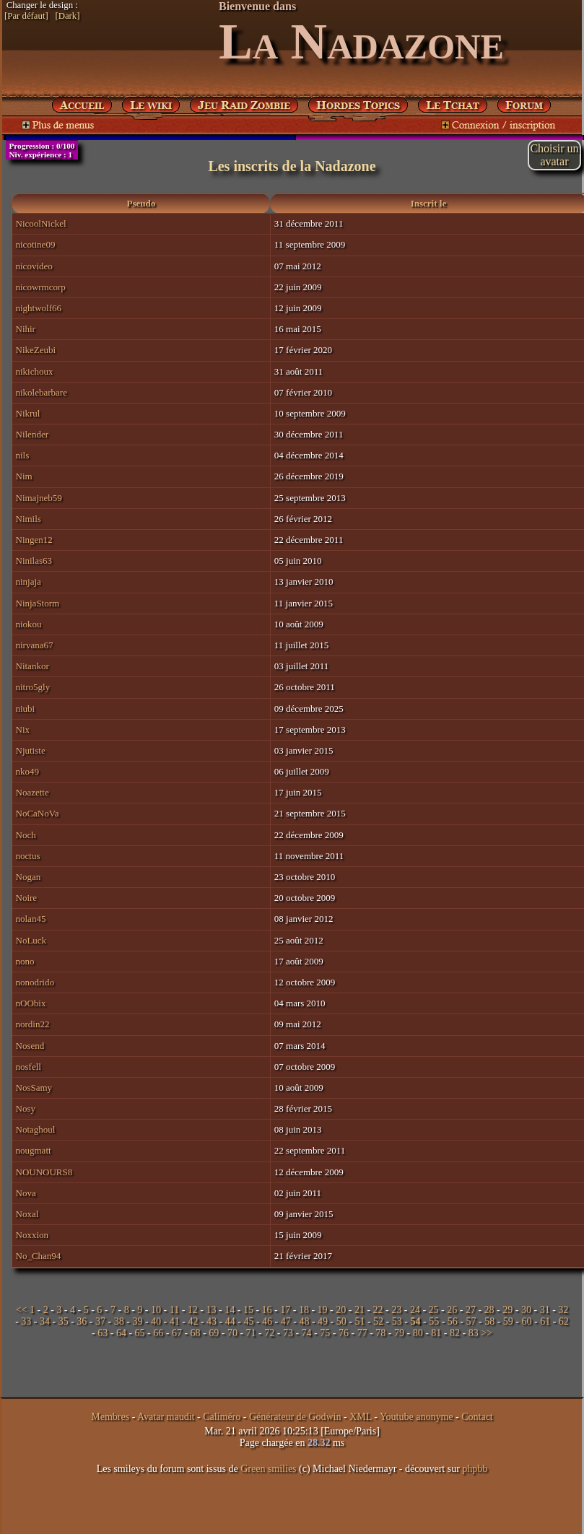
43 (211, 1321)
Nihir (25, 328)
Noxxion (32, 1234)
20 (341, 1309)
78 (380, 1333)
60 (526, 1321)
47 (286, 1321)
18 (304, 1309)
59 (508, 1321)
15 (248, 1309)
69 (214, 1333)
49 (323, 1321)
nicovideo (34, 266)
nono (25, 961)
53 (397, 1321)
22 (378, 1309)
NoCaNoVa (37, 813)
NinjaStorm (38, 603)
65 (140, 1333)
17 (285, 1309)
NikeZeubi (36, 349)
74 (307, 1333)
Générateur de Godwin (295, 1416)
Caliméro (221, 1416)
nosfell (28, 1066)
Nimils (28, 518)
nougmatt (33, 1150)
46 (267, 1321)
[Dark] (67, 16)
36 (82, 1321)
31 (545, 1309)
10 (156, 1309)
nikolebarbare (41, 392)
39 (137, 1321)
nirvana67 (34, 645)
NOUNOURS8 (44, 1172)
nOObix (31, 1003)
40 (156, 1321)
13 (211, 1309)
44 (230, 1321)
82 (455, 1333)
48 (304, 1321)
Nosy (25, 1108)
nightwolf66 (39, 307)
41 (175, 1321)
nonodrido (35, 982)
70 (232, 1333)
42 (193, 1321)
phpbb (474, 1468)
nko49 (28, 771)
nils (23, 455)
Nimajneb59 (39, 497)
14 (230, 1309)
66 (158, 1333)
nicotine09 (36, 244)
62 (564, 1321)
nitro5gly (33, 686)
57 (471, 1321)
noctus (28, 855)
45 (248, 1321)
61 (545, 1321)
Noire (27, 897)
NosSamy (34, 1087)
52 (378, 1321)
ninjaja (28, 581)
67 (177, 1333)
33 (26, 1321)
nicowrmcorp (41, 287)
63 (102, 1333)
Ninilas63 (34, 560)
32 (563, 1309)
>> (486, 1333)
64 (121, 1333)
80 (418, 1333)
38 (119, 1321)
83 (473, 1333)
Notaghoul (36, 1129)
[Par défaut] (26, 16)
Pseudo (141, 203)
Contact (477, 1416)
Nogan (28, 876)
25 (434, 1309)
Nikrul (28, 413)
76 (344, 1333)
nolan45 (31, 918)
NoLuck (31, 940)
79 (399, 1333)
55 (434, 1321)
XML (360, 1416)
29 (507, 1309)
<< (21, 1309)
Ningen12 (34, 539)
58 (489, 1321)
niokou (29, 624)
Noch (26, 834)
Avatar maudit (165, 1416)
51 (359, 1321)
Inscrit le (428, 203)
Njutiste (30, 750)
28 (489, 1309)
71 (251, 1333)
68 (196, 1333)
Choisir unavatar (554, 154)
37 (100, 1321)
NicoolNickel (41, 223)
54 (415, 1321)
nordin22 (33, 1024)
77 (362, 1333)
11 (174, 1309)
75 (325, 1333)
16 (267, 1309)
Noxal (27, 1213)
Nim (24, 476)
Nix (23, 729)
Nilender (32, 434)
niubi (25, 708)
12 (193, 1309)
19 (323, 1309)
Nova (26, 1192)
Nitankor (32, 666)
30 (526, 1309)
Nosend (30, 1045)
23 (396, 1309)
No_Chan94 (38, 1255)
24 (415, 1309)
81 (436, 1333)
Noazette (32, 792)
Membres (110, 1416)
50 (341, 1321)
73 (288, 1333)
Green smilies (268, 1468)
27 (471, 1309)
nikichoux (34, 371)
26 (452, 1309)
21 (359, 1309)
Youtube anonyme (416, 1416)
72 (269, 1333)
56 (453, 1321)
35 (63, 1321)
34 (45, 1321)
